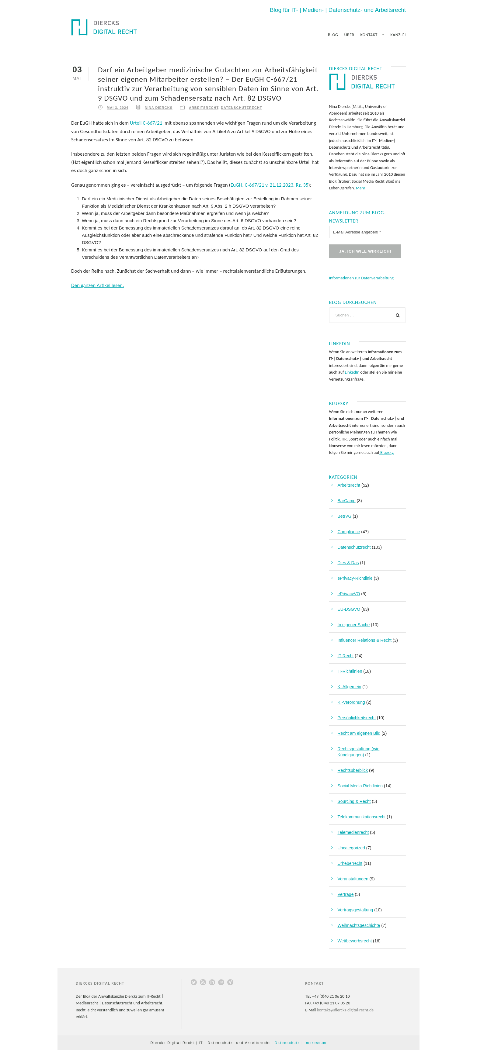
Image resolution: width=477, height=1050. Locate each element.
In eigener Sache (354, 624)
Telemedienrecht (353, 832)
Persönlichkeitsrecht (357, 717)
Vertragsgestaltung (355, 909)
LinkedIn (351, 372)
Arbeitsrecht (203, 107)
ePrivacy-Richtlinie (355, 578)
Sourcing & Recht (354, 801)
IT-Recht (346, 655)
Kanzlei (398, 34)
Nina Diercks (158, 107)
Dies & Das (348, 562)
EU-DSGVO (349, 609)
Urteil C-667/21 (146, 123)
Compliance (349, 531)
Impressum (315, 1043)
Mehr (360, 188)
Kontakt (368, 34)
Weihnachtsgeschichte (359, 925)
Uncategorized (351, 847)
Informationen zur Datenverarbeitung (361, 278)
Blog (333, 34)
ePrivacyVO (349, 593)
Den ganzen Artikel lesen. (97, 285)
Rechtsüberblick (353, 770)
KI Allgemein (349, 686)
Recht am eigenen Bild (359, 733)
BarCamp (347, 500)
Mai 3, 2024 (117, 107)
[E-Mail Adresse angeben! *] (359, 232)
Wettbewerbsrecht (355, 940)
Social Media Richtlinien (360, 785)
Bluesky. (386, 452)
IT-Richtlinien (350, 671)
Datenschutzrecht (241, 107)
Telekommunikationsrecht (362, 816)
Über (349, 34)
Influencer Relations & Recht (365, 640)
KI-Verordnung (351, 702)
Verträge (346, 894)
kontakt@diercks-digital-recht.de (345, 1010)
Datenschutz (287, 1043)
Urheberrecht (350, 863)
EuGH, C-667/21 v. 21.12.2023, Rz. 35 (269, 185)
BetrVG (345, 516)
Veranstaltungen (353, 878)
